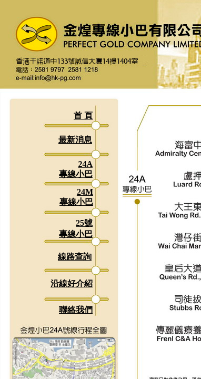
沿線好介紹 (72, 283)
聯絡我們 (76, 309)
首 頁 (83, 115)
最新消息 (75, 139)
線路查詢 (75, 256)
